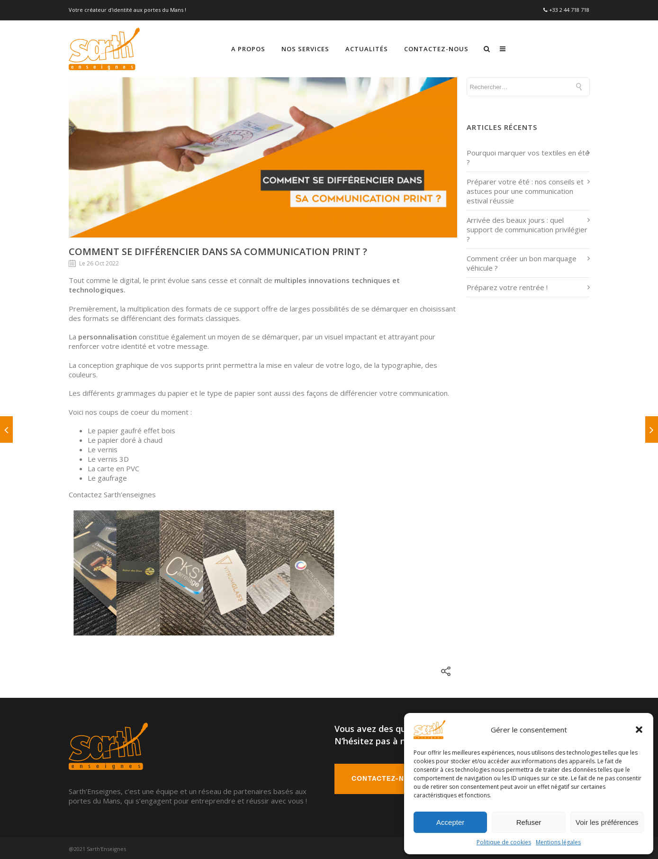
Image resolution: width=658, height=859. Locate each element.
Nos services (389, 47)
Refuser (528, 822)
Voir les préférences (607, 822)
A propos (332, 47)
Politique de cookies (504, 842)
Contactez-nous (520, 47)
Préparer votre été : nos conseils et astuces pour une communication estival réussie (525, 189)
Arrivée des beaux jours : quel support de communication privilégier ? (527, 228)
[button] (639, 729)
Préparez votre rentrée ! (507, 286)
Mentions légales (558, 842)
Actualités (450, 47)
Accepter (450, 822)
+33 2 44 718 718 (569, 9)
